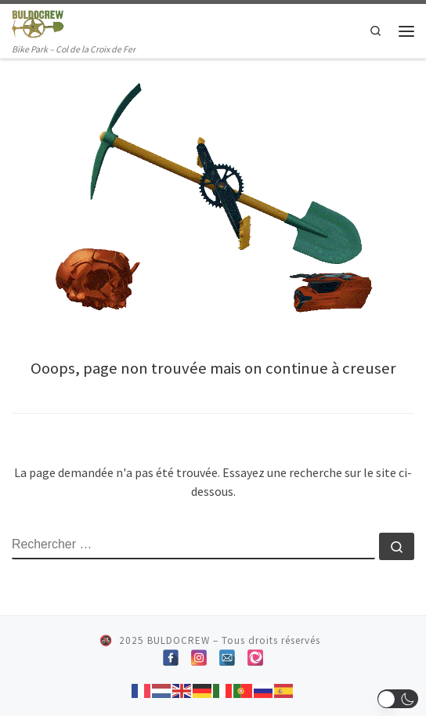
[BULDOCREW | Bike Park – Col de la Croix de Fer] (38, 22)
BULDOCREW (178, 640)
